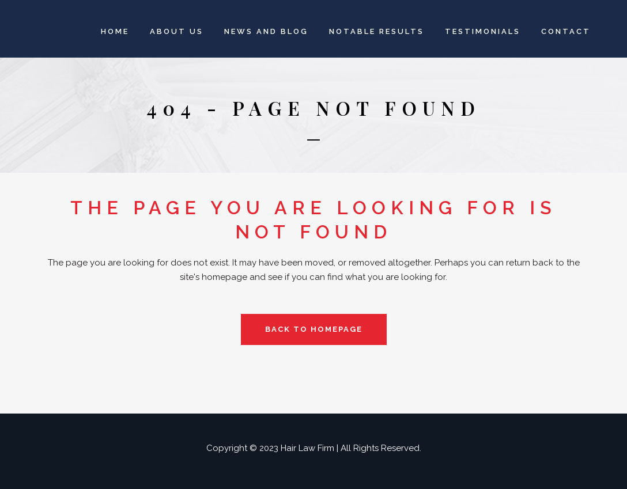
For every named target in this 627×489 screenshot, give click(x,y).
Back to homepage (313, 329)
